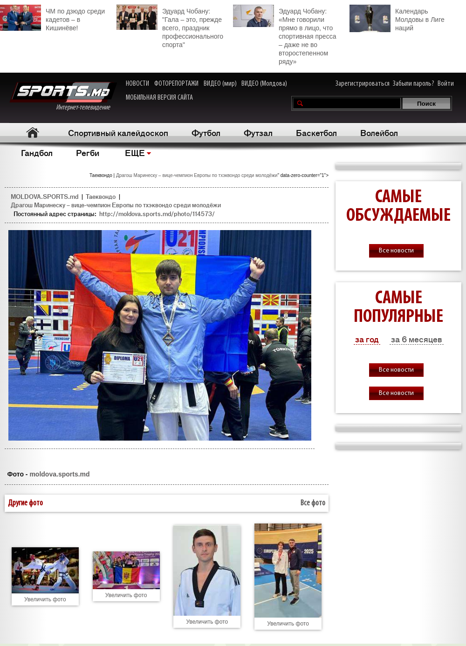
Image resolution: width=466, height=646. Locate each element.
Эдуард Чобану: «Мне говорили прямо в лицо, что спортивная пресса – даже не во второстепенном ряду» (284, 35)
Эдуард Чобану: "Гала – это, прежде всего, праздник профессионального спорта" (169, 26)
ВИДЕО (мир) (220, 84)
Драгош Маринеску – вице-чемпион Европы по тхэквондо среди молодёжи (196, 175)
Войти (446, 84)
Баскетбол (316, 132)
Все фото (313, 503)
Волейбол (379, 132)
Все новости (396, 250)
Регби (87, 152)
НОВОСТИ (137, 84)
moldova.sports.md (59, 474)
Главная (32, 132)
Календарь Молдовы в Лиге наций (397, 18)
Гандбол (37, 152)
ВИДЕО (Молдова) (264, 84)
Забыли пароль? (413, 84)
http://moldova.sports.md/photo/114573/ (157, 214)
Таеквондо (101, 196)
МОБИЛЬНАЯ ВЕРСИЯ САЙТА (159, 98)
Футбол (206, 132)
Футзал (258, 132)
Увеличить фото (45, 599)
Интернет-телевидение (63, 96)
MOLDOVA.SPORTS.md (44, 196)
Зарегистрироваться (363, 84)
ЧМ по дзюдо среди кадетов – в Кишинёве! (52, 18)
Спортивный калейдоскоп (118, 132)
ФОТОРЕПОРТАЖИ (176, 84)
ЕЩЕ (135, 152)
